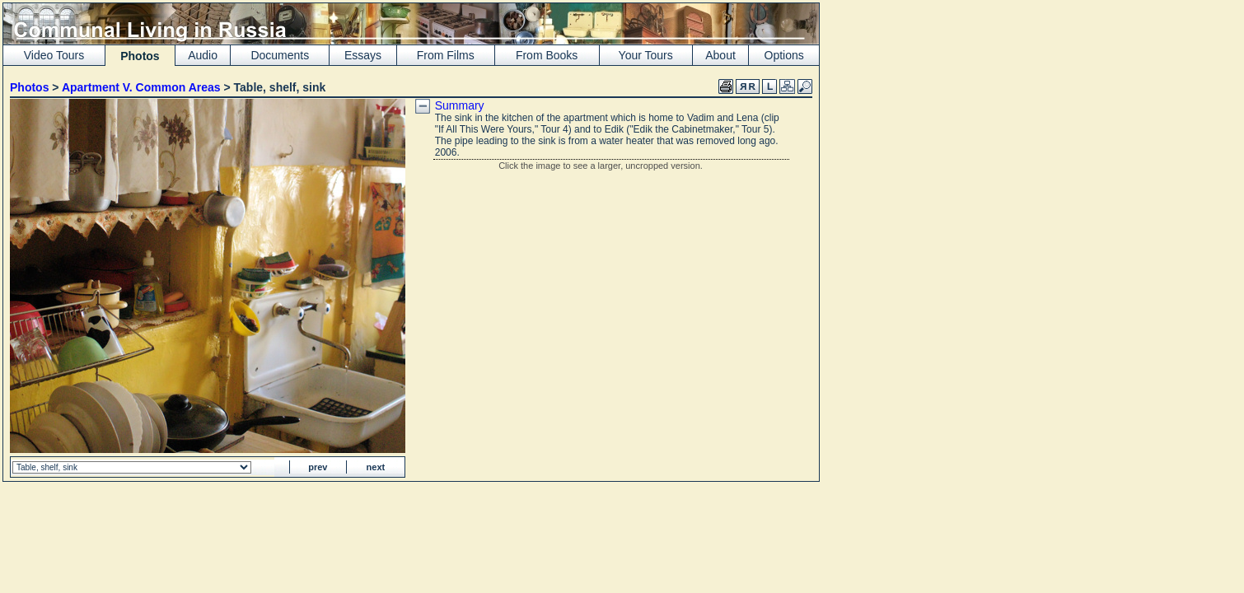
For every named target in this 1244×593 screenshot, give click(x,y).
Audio (202, 55)
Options (784, 55)
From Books (547, 55)
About (720, 55)
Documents (279, 55)
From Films (446, 55)
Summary (459, 105)
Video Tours (54, 55)
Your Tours (646, 55)
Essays (362, 55)
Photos (29, 87)
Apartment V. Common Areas (141, 87)
